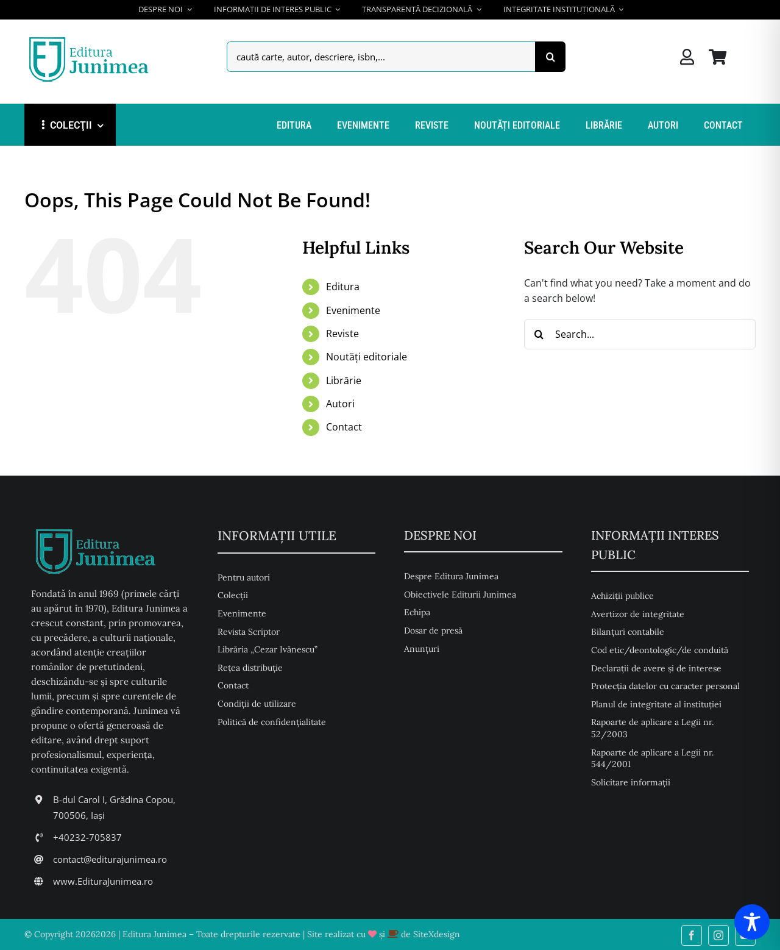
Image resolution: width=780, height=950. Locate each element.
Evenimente (353, 310)
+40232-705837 (87, 837)
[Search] (550, 56)
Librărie (343, 380)
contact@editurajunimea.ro (110, 859)
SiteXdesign (436, 934)
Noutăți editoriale (366, 356)
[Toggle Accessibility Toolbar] (752, 922)
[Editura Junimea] (91, 38)
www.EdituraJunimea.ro (103, 881)
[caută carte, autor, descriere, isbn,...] (381, 56)
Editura (343, 286)
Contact (344, 427)
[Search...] (640, 334)
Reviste (342, 333)
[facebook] (691, 935)
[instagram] (718, 935)
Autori (340, 403)
